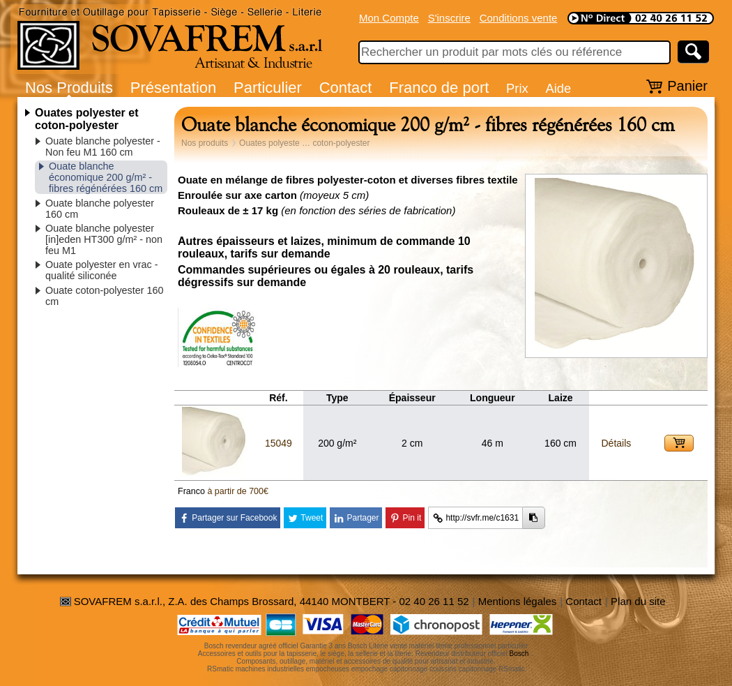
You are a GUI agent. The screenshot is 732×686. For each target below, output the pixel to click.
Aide (558, 88)
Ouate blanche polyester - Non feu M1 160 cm (102, 146)
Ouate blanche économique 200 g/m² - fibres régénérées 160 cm (105, 177)
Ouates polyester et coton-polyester (87, 119)
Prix (517, 88)
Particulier (268, 87)
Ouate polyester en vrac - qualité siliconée (101, 270)
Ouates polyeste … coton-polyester (304, 143)
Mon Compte (389, 18)
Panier (687, 86)
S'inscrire (449, 18)
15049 (278, 443)
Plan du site (638, 601)
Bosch (519, 653)
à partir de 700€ (237, 491)
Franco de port (439, 87)
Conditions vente (519, 18)
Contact (345, 87)
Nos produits (204, 143)
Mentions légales (517, 601)
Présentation (173, 87)
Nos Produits (69, 87)
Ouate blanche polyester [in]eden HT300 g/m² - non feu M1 (103, 239)
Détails (616, 443)
